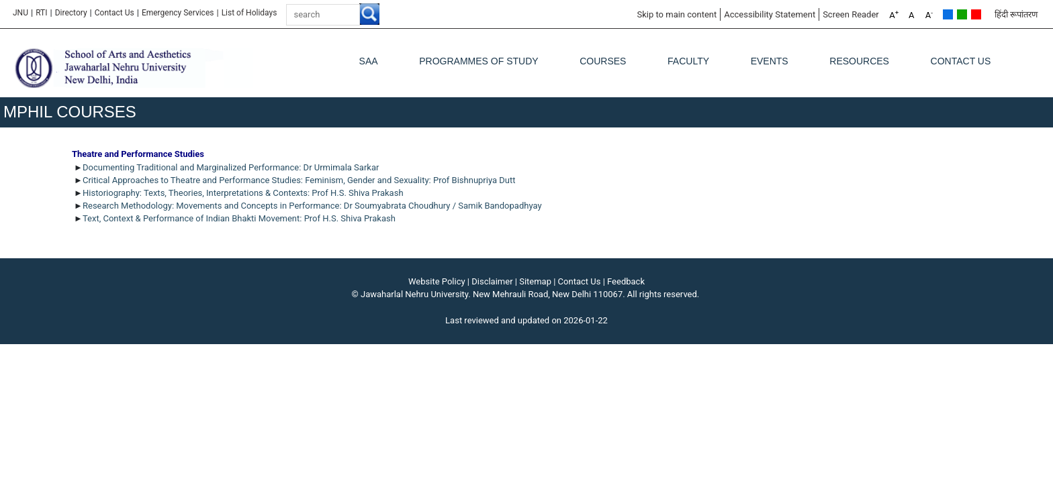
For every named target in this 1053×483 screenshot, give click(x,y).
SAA (368, 61)
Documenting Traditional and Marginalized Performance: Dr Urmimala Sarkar (231, 167)
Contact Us (114, 12)
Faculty (688, 61)
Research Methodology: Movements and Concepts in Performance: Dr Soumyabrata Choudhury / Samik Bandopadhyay (312, 206)
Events (769, 61)
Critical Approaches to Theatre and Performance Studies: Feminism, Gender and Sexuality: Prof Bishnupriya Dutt (299, 180)
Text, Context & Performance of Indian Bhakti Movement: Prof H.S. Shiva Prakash (239, 218)
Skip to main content (677, 14)
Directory (71, 12)
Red (976, 14)
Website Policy (436, 281)
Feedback (626, 281)
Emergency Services (178, 12)
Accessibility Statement (769, 14)
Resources (859, 61)
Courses (603, 61)
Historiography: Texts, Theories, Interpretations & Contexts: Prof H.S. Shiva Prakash (243, 193)
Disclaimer (491, 281)
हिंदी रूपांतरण (1016, 14)
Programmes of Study (478, 61)
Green (962, 14)
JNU (20, 12)
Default (948, 14)
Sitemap (535, 281)
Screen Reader (851, 14)
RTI (41, 12)
